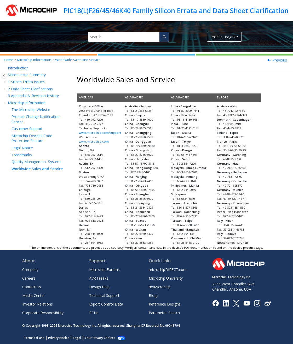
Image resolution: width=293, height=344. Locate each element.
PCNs (94, 312)
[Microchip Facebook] (215, 303)
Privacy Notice (58, 338)
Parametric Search (164, 312)
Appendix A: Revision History (33, 95)
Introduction (18, 67)
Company (30, 269)
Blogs (153, 295)
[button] (6, 68)
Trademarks (22, 154)
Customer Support (27, 128)
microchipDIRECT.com (168, 269)
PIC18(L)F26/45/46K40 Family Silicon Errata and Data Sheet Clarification (176, 10)
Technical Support (104, 295)
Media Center (33, 295)
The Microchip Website (31, 109)
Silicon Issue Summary (27, 74)
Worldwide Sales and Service (78, 60)
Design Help (99, 286)
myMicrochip (159, 286)
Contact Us (31, 286)
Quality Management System (36, 161)
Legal (77, 338)
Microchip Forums (104, 269)
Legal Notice (22, 147)
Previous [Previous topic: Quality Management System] (279, 60)
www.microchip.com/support (100, 133)
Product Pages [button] (222, 36)
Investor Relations (37, 304)
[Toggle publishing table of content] (4, 75)
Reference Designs (165, 304)
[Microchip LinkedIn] (226, 303)
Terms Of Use (34, 338)
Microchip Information (34, 60)
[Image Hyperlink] (246, 303)
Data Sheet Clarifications (30, 88)
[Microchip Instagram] (257, 303)
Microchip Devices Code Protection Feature (32, 138)
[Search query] (128, 37)
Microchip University (166, 278)
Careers (28, 278)
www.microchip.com (94, 141)
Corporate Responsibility (43, 312)
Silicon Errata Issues (26, 81)
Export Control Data (106, 304)
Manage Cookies (97, 338)
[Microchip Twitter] (236, 303)
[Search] (164, 37)
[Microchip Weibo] (267, 303)
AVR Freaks (98, 278)
